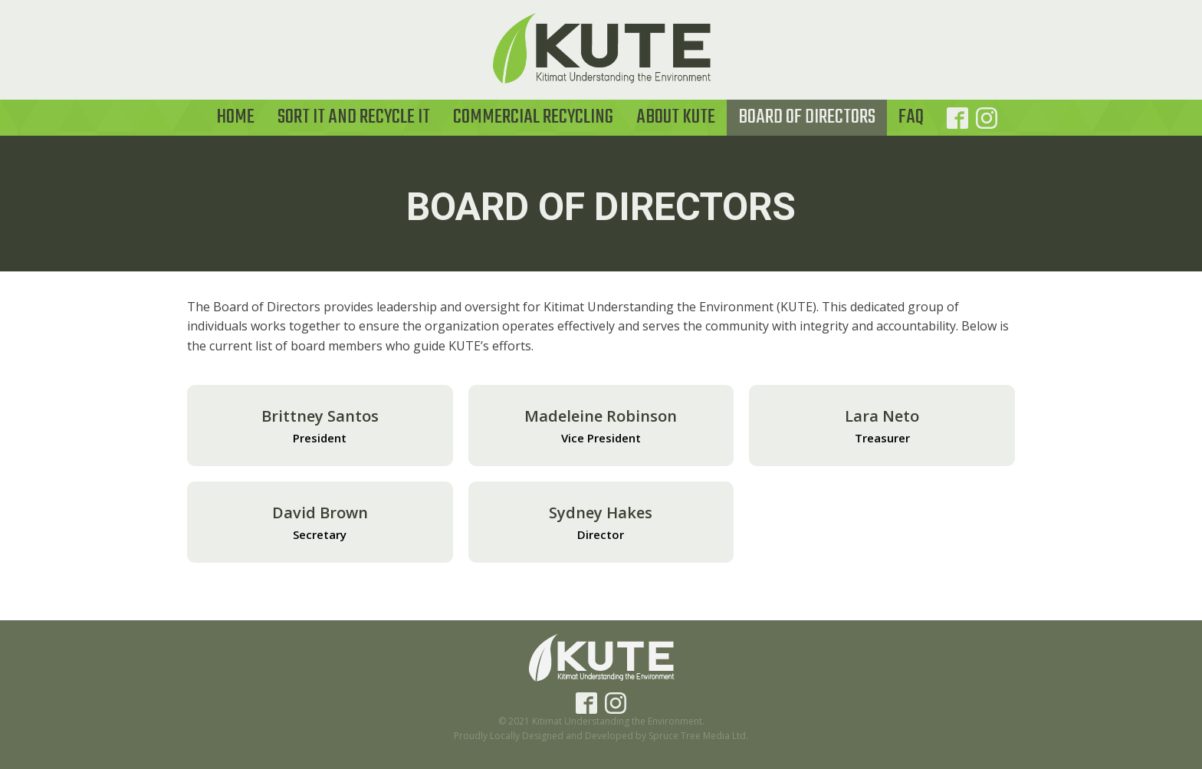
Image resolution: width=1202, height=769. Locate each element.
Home (236, 117)
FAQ (911, 117)
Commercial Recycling (533, 117)
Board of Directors (806, 117)
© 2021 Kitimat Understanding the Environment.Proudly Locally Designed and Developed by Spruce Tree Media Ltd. (601, 728)
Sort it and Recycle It (354, 117)
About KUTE (675, 117)
